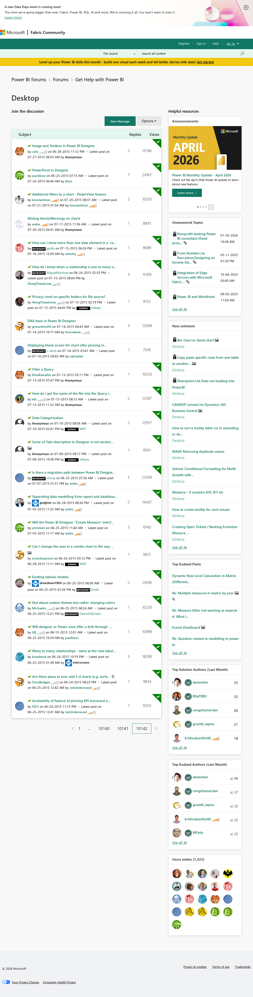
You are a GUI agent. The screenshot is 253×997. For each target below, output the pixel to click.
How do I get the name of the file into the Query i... (72, 393)
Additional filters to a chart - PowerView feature (69, 194)
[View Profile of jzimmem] (38, 528)
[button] (120, 121)
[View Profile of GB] (34, 632)
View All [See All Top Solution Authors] (179, 747)
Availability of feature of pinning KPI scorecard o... (71, 700)
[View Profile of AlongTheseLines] (40, 283)
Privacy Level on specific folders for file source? (68, 296)
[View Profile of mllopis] (96, 307)
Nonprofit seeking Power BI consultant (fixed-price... (194, 238)
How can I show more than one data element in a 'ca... (74, 242)
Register (184, 43)
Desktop (178, 346)
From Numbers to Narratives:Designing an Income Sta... (193, 258)
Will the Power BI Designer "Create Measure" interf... (72, 522)
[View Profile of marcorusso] (81, 662)
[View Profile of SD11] (35, 706)
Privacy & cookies (195, 967)
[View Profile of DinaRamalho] (41, 375)
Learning (172, 32)
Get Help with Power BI (99, 79)
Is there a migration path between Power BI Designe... (73, 472)
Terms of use (220, 967)
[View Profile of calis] (35, 151)
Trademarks (243, 967)
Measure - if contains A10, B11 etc (197, 492)
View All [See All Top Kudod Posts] (179, 653)
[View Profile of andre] (36, 224)
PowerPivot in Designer (50, 170)
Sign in (201, 43)
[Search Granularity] (119, 53)
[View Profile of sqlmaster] (76, 356)
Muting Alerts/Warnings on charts (54, 218)
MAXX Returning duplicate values (198, 451)
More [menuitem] (190, 32)
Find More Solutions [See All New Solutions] (179, 547)
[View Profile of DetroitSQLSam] (90, 613)
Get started (205, 62)
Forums (75, 32)
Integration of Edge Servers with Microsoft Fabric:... (192, 277)
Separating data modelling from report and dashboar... (75, 496)
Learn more (13, 17)
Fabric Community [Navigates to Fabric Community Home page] (48, 32)
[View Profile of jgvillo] (51, 248)
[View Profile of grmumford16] (41, 326)
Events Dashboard (186, 627)
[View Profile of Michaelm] (39, 608)
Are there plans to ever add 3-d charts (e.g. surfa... (71, 676)
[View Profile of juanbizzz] (39, 175)
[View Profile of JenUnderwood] (80, 687)
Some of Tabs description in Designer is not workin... (72, 442)
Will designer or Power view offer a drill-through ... (71, 626)
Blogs (155, 32)
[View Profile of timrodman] (73, 332)
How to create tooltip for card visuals (200, 509)
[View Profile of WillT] (82, 429)
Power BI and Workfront (196, 296)
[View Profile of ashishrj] (70, 254)
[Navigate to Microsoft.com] (12, 32)
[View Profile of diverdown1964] (51, 583)
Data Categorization (47, 417)
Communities (134, 32)
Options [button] (147, 121)
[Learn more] (187, 193)
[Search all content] (193, 53)
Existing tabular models (50, 577)
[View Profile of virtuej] (51, 478)
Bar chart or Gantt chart (196, 340)
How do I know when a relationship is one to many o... (74, 267)
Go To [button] (231, 44)
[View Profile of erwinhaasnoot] (42, 558)
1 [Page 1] (79, 728)
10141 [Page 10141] (123, 728)
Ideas (114, 32)
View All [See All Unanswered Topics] (179, 309)
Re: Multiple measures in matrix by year (203, 593)
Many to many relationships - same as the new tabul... (74, 651)
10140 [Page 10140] (104, 728)
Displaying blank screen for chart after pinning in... (67, 345)
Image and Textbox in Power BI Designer (63, 145)
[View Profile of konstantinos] (41, 200)
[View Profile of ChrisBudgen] (41, 682)
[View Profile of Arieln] (95, 589)
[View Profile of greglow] (45, 502)
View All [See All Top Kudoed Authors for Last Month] (179, 842)
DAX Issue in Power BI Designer (52, 320)
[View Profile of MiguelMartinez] (58, 272)
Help (216, 43)
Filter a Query (43, 369)
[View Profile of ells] (34, 399)
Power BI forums (28, 79)
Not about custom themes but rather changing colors (73, 602)
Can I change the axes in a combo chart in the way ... (73, 546)
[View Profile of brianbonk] (39, 656)
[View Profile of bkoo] (68, 181)
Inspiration (96, 32)
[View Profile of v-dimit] (52, 350)
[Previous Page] (70, 728)
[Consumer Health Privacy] (59, 982)
